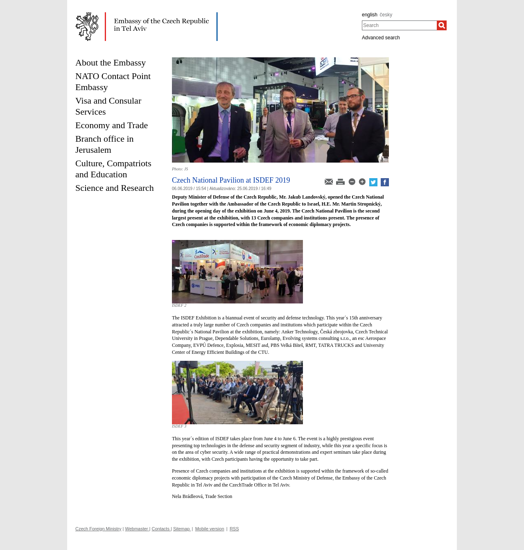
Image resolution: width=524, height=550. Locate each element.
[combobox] (399, 25)
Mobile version (209, 528)
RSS (234, 528)
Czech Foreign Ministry (98, 528)
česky (386, 15)
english (369, 15)
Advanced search (381, 37)
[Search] (442, 25)
